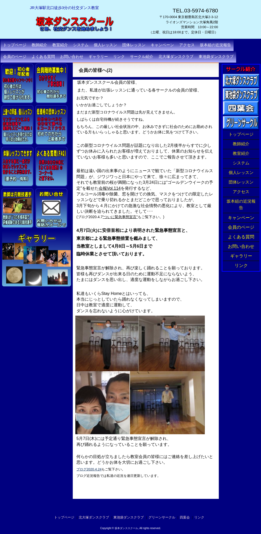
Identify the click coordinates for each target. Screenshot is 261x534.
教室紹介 (241, 154)
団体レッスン (241, 182)
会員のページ (14, 57)
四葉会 (185, 517)
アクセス (187, 45)
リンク (119, 57)
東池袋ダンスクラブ (216, 57)
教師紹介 (241, 144)
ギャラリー (98, 57)
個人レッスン (241, 173)
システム (241, 163)
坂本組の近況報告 (215, 45)
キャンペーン (162, 45)
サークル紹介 (141, 57)
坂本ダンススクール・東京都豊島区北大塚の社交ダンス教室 (84, 41)
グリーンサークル (161, 517)
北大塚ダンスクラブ (175, 57)
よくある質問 (43, 57)
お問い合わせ (71, 57)
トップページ (14, 45)
